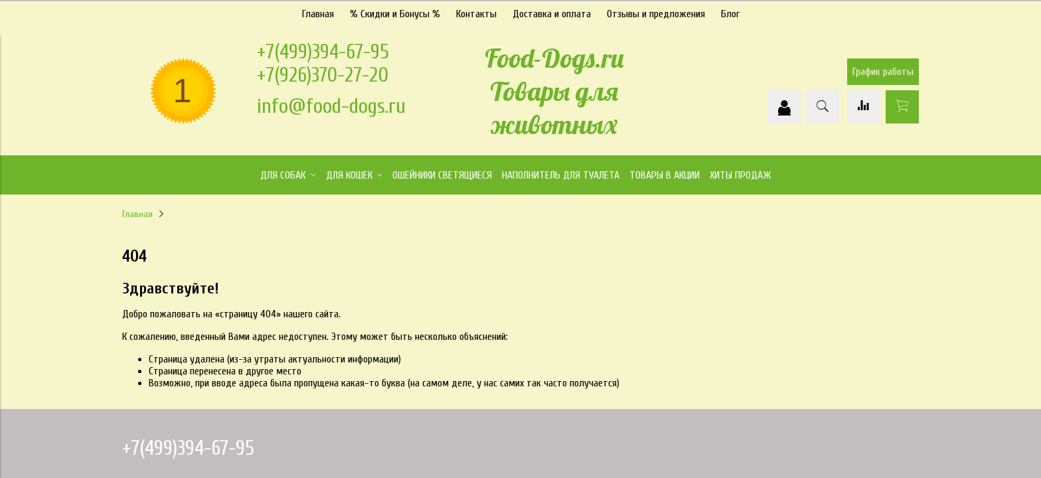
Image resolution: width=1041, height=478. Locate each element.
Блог (730, 13)
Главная (318, 13)
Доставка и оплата (552, 13)
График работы (883, 71)
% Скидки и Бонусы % (395, 13)
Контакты (476, 13)
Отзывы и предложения (656, 13)
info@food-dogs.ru (331, 104)
